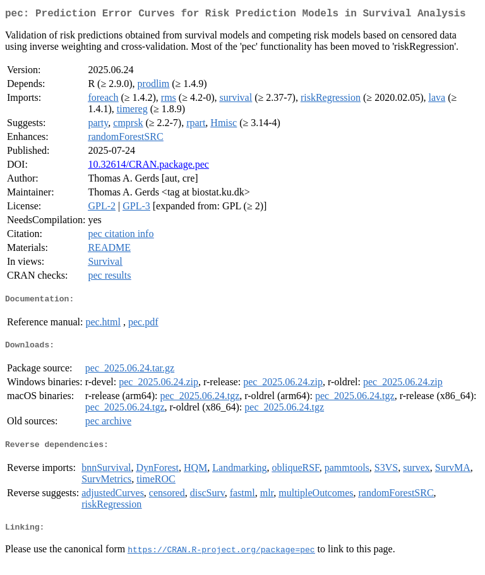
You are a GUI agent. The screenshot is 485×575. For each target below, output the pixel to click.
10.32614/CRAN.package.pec (148, 166)
